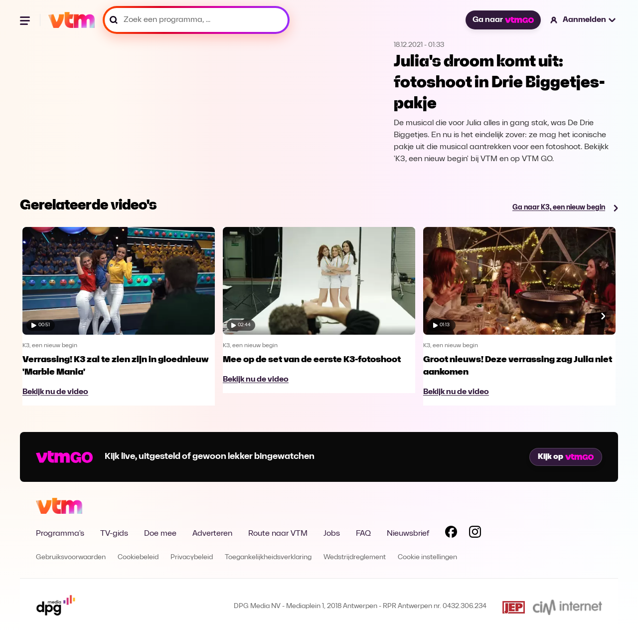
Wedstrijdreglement (354, 557)
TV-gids (114, 534)
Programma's (60, 534)
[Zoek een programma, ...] (196, 20)
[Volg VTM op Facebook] (451, 534)
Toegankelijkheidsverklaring (268, 557)
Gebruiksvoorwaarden (71, 557)
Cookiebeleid (138, 557)
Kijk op (566, 457)
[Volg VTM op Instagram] (475, 534)
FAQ (363, 534)
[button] (583, 20)
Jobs (331, 534)
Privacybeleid (191, 557)
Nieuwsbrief (408, 534)
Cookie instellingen (427, 557)
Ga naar (503, 20)
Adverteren (212, 534)
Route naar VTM (278, 534)
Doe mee (160, 534)
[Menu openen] (26, 20)
